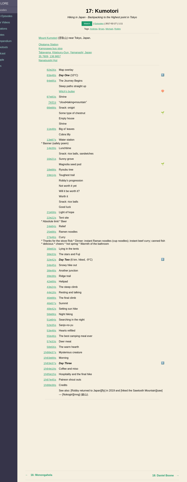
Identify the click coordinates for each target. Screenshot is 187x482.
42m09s (54, 282)
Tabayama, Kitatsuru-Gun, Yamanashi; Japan (68, 52)
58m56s (54, 347)
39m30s (54, 276)
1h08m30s (53, 385)
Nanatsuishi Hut (51, 60)
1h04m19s (53, 369)
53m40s (54, 331)
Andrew (96, 29)
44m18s (54, 292)
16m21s (54, 159)
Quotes (6, 34)
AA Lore (8, 3)
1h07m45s (53, 380)
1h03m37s (53, 363)
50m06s (54, 314)
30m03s (54, 249)
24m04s (54, 226)
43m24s (54, 287)
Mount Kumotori (51, 38)
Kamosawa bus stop (53, 48)
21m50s (54, 212)
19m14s (54, 175)
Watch (90, 23)
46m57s (54, 303)
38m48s (54, 271)
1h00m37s (53, 352)
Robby (120, 29)
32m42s (54, 260)
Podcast (6, 53)
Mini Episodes (10, 16)
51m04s (54, 320)
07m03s (54, 97)
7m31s (55, 102)
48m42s (54, 309)
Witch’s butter (70, 91)
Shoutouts (8, 47)
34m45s (54, 265)
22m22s (54, 218)
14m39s (54, 148)
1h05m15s (53, 374)
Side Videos (9, 22)
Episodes (7, 10)
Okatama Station (51, 44)
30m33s (54, 254)
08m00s (54, 108)
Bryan (104, 29)
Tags (4, 65)
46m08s (54, 298)
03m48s (54, 75)
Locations (7, 28)
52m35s (54, 325)
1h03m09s (53, 358)
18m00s (54, 170)
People (6, 59)
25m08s (54, 232)
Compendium (9, 41)
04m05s (54, 81)
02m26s (54, 70)
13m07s (54, 140)
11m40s (54, 129)
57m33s (54, 342)
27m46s (54, 237)
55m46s (54, 336)
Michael (112, 29)
